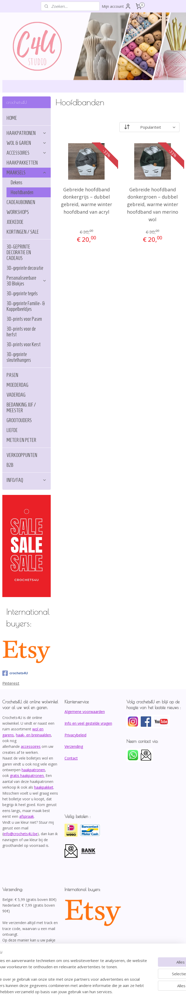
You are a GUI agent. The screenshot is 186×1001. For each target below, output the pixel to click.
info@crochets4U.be (20, 833)
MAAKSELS (27, 172)
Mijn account (116, 6)
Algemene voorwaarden (85, 711)
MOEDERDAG (17, 385)
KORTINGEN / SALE (23, 232)
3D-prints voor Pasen (24, 319)
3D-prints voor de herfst (21, 331)
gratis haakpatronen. (27, 775)
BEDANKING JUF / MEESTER (21, 407)
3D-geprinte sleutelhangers (19, 357)
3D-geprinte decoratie (25, 268)
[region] (58, 966)
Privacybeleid (75, 734)
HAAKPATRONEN (27, 133)
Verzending (74, 746)
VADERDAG (16, 395)
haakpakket (43, 787)
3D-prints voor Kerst (24, 344)
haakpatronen (33, 769)
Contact (71, 758)
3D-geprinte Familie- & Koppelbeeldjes (26, 306)
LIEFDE (12, 430)
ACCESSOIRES (27, 153)
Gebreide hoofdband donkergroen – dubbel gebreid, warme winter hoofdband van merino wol (152, 204)
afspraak (26, 816)
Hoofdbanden (22, 192)
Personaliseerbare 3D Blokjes (27, 280)
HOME (12, 118)
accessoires (31, 746)
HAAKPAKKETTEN (22, 163)
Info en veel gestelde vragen (88, 723)
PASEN (12, 375)
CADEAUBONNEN (21, 202)
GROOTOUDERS (19, 420)
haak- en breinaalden (33, 734)
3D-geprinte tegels (22, 293)
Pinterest (10, 683)
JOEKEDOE (15, 222)
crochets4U (15, 673)
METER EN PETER (21, 440)
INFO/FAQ (27, 480)
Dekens (16, 182)
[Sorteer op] (149, 127)
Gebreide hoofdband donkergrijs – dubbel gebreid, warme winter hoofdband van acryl (86, 200)
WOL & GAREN (27, 143)
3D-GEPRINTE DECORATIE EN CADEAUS (19, 252)
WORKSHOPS (18, 212)
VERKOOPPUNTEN (22, 455)
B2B (10, 465)
